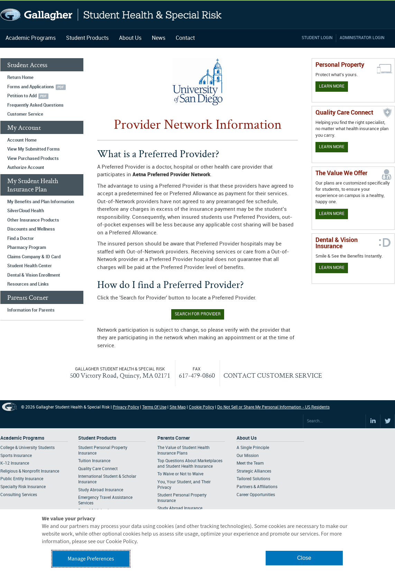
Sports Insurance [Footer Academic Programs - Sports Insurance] (16, 456)
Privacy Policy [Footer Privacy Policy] (126, 407)
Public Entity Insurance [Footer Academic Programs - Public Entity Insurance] (21, 479)
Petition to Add (22, 95)
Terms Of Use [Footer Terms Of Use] (154, 407)
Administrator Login (362, 38)
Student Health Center (29, 265)
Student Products (87, 38)
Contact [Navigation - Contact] (185, 38)
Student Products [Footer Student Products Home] (97, 438)
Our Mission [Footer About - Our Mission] (248, 456)
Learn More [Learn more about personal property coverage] (332, 86)
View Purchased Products (33, 158)
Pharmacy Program (26, 247)
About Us (130, 38)
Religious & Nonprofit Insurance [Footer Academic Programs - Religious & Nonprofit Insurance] (29, 471)
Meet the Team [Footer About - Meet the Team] (250, 463)
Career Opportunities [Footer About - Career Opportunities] (256, 495)
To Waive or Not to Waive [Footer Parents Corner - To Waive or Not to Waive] (180, 474)
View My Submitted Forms (33, 149)
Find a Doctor (20, 238)
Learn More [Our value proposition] (332, 214)
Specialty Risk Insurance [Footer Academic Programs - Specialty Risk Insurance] (23, 487)
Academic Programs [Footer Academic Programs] (22, 438)
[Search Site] (334, 421)
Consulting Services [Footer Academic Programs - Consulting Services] (18, 495)
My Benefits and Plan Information (40, 201)
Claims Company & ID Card (34, 256)
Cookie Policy (201, 407)
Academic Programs (31, 38)
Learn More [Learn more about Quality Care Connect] (332, 147)
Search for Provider (198, 314)
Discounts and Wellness (31, 229)
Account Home (22, 140)
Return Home (20, 77)
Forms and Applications (30, 86)
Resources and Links (28, 284)
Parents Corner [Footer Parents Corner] (173, 438)
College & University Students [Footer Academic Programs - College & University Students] (27, 448)
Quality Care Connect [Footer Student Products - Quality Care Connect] (98, 469)
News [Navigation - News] (158, 38)
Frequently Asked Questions (35, 105)
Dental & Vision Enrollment (33, 275)
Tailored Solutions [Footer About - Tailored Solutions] (253, 479)
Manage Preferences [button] (91, 559)
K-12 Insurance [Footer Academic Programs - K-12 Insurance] (14, 463)
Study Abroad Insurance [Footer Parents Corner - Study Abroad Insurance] (179, 508)
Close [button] (304, 558)
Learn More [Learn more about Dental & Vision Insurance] (332, 268)
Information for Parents (31, 310)
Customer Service (25, 114)
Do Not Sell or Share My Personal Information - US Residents (273, 407)
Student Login (317, 38)
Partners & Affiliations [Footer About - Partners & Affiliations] (257, 487)
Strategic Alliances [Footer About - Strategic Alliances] (254, 471)
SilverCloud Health (25, 210)
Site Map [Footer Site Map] (177, 407)
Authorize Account (25, 167)
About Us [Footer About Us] (247, 438)
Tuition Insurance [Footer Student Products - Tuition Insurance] (94, 461)
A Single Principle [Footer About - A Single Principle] (253, 448)
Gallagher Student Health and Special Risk (111, 15)
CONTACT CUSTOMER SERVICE (272, 375)
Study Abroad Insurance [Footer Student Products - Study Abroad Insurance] (100, 490)
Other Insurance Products (33, 220)
